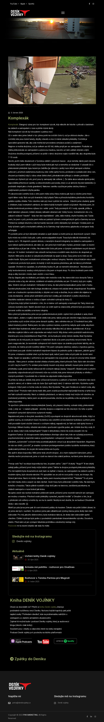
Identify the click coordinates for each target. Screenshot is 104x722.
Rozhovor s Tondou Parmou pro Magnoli (47, 578)
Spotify (31, 4)
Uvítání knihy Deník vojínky (40, 556)
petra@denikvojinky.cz (21, 703)
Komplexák (13, 124)
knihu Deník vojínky (48, 607)
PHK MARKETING (30, 715)
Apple (22, 4)
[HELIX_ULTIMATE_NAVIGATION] (63, 12)
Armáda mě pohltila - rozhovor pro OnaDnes (49, 567)
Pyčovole (12, 526)
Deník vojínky (24, 541)
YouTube (13, 4)
